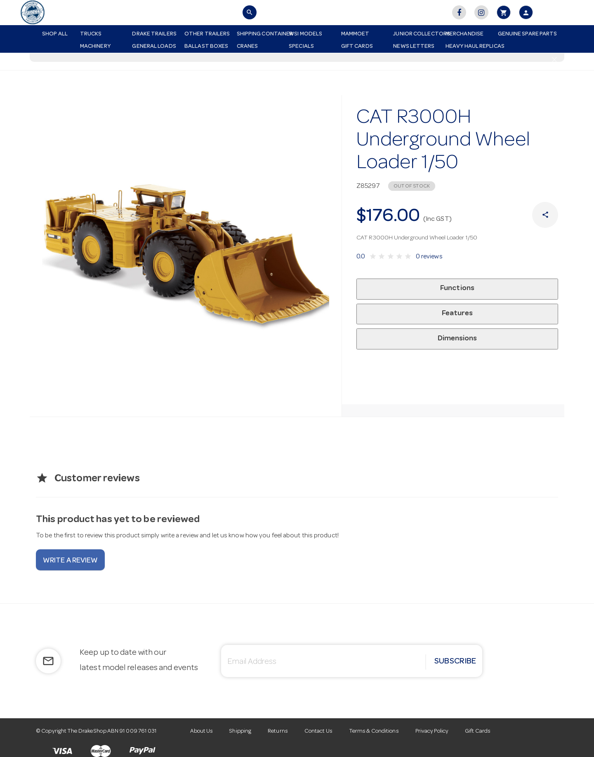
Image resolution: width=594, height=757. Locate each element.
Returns (278, 731)
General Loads (154, 46)
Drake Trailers (154, 34)
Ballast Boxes (206, 46)
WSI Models (305, 34)
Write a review (70, 561)
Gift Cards (357, 46)
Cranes (247, 46)
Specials (301, 46)
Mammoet (355, 34)
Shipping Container (260, 34)
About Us (201, 731)
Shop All (55, 34)
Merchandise (464, 34)
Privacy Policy (431, 731)
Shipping (240, 731)
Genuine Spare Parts (521, 34)
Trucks (91, 34)
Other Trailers (207, 34)
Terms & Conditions (374, 731)
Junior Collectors (416, 34)
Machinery (95, 46)
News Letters (413, 46)
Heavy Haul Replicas (469, 46)
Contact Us (318, 731)
